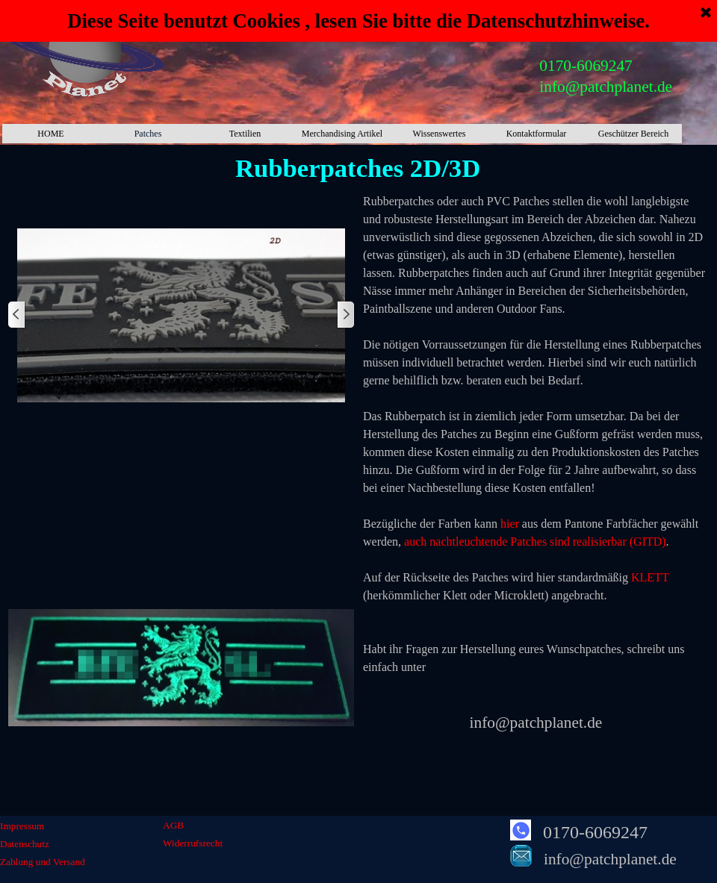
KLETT (649, 577)
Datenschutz (24, 843)
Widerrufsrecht (193, 843)
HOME (50, 133)
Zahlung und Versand (42, 861)
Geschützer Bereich (633, 133)
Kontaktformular (536, 133)
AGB (173, 825)
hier (509, 523)
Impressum (22, 825)
